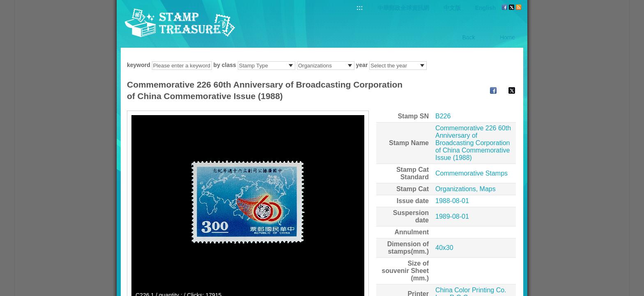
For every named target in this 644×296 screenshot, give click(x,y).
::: (359, 7)
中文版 (452, 8)
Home (507, 37)
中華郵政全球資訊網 (403, 8)
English (485, 8)
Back (468, 37)
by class (225, 65)
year (362, 65)
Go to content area (4, 4)
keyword (138, 65)
